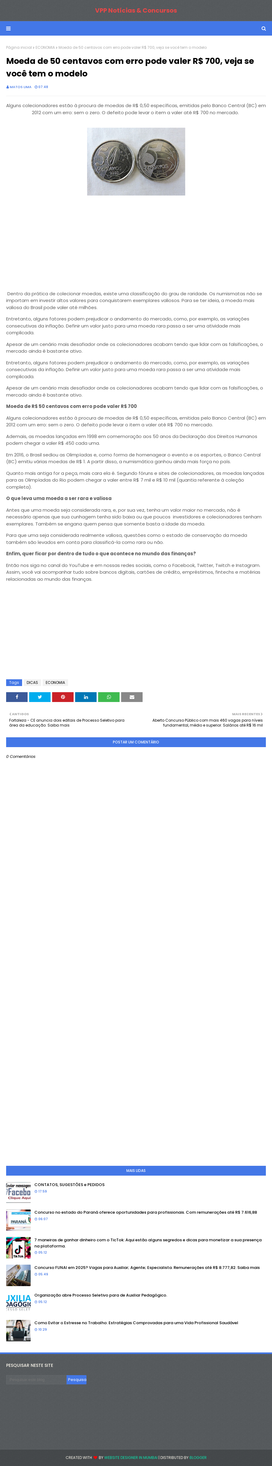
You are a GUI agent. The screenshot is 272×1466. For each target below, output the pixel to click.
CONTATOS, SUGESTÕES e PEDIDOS (69, 1185)
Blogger (198, 1457)
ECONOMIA (45, 47)
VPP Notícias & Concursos (136, 10)
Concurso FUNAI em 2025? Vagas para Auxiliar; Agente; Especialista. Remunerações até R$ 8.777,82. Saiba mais (147, 1267)
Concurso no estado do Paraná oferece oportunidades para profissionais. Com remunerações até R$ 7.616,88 (145, 1212)
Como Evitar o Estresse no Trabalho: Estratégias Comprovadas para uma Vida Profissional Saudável (136, 1323)
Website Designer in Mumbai (131, 1457)
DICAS (32, 682)
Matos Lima (21, 86)
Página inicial (19, 47)
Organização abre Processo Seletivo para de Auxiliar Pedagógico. (100, 1295)
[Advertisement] (136, 240)
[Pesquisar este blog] (36, 1379)
